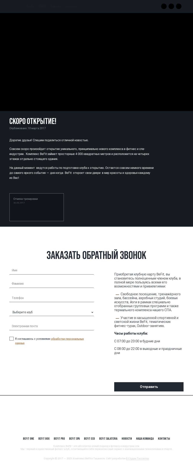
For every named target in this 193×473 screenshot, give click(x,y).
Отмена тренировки (25, 200)
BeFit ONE (28, 438)
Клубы (30, 6)
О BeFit (42, 6)
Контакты (71, 6)
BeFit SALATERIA (108, 438)
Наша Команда (145, 438)
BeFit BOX (44, 438)
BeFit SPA (74, 438)
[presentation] (142, 366)
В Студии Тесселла (137, 458)
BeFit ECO (89, 438)
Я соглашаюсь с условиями (46, 341)
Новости (56, 6)
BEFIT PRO (59, 438)
